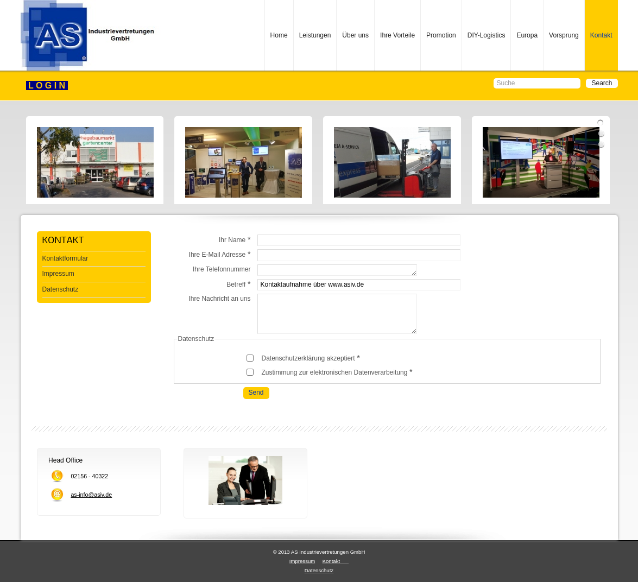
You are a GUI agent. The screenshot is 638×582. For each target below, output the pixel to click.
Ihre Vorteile (397, 35)
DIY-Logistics (487, 35)
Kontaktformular (65, 258)
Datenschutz (60, 289)
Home (279, 35)
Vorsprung (564, 35)
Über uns (355, 35)
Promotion (441, 35)
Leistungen (315, 35)
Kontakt (601, 35)
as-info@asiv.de (91, 494)
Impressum (58, 273)
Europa (527, 35)
